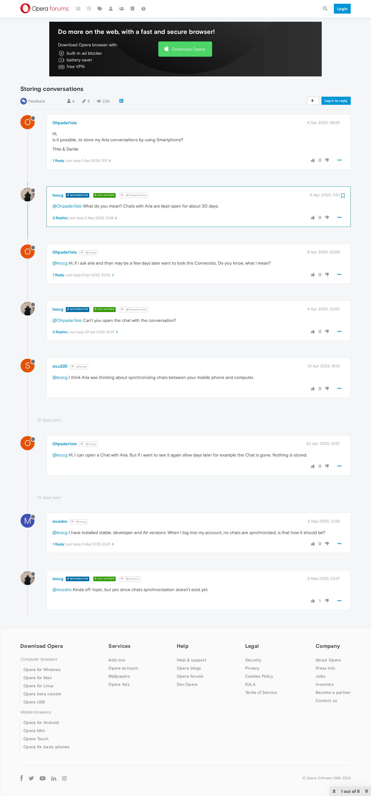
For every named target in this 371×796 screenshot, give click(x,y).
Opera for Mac (37, 677)
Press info (325, 668)
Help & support (191, 660)
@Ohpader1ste (133, 195)
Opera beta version (42, 694)
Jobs (320, 676)
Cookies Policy (259, 676)
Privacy (252, 668)
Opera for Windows (42, 669)
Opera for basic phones (46, 746)
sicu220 (60, 366)
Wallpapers (119, 676)
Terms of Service (261, 692)
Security (253, 660)
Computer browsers (38, 659)
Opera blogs (189, 668)
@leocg (88, 252)
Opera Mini (34, 730)
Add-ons (116, 660)
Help (182, 646)
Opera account (123, 668)
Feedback (36, 101)
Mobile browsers (35, 712)
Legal (252, 646)
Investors (325, 684)
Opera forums (190, 676)
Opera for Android (41, 722)
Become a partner (333, 692)
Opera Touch (35, 738)
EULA (250, 684)
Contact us (326, 700)
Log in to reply (336, 101)
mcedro (59, 521)
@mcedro (130, 578)
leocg (57, 195)
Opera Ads (119, 684)
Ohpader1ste (64, 122)
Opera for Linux (38, 685)
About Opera (328, 660)
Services (119, 646)
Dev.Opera (187, 684)
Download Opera (188, 49)
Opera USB (34, 702)
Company (328, 646)
